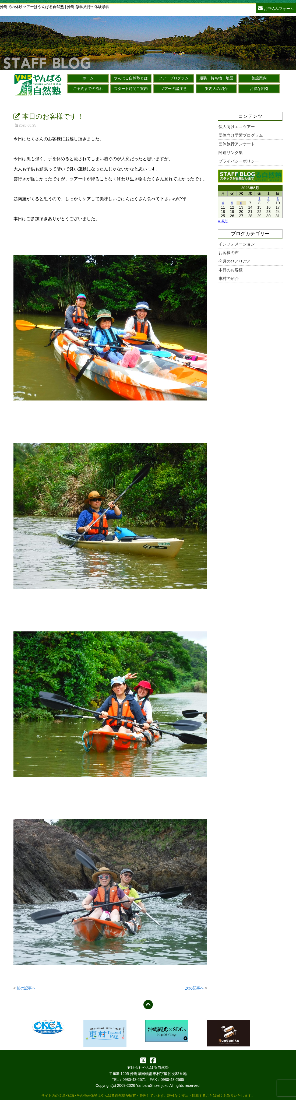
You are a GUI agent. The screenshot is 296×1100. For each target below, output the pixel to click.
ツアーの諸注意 (173, 88)
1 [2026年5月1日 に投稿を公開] (259, 198)
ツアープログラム (173, 78)
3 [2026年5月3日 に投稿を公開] (278, 198)
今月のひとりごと (235, 261)
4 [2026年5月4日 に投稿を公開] (223, 203)
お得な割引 (259, 88)
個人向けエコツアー (237, 126)
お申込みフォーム (276, 8)
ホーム (88, 78)
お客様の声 (229, 252)
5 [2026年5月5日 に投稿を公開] (232, 203)
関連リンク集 (231, 152)
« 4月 (223, 221)
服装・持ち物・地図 (216, 78)
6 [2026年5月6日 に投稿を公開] (241, 203)
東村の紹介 (229, 278)
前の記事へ (26, 988)
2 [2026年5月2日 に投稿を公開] (268, 198)
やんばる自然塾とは (131, 78)
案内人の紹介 (216, 88)
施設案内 (259, 78)
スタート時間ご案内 (131, 88)
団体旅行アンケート (237, 144)
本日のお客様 (231, 270)
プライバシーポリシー (239, 161)
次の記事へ (194, 988)
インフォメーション (237, 244)
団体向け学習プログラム (241, 135)
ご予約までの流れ (88, 88)
